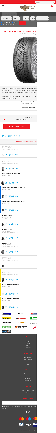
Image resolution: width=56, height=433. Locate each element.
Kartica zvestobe (28, 362)
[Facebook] (26, 411)
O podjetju (28, 341)
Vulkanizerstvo (28, 374)
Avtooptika (28, 378)
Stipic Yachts (28, 392)
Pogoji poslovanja (28, 357)
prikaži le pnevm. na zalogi (9, 24)
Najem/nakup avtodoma (28, 390)
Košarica (51, 6)
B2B (28, 364)
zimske (8, 22)
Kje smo (28, 343)
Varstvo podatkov (28, 359)
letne (3, 22)
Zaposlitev (28, 347)
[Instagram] (29, 411)
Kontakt (28, 345)
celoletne (14, 22)
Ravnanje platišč (28, 380)
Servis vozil (28, 376)
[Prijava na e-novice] (52, 403)
